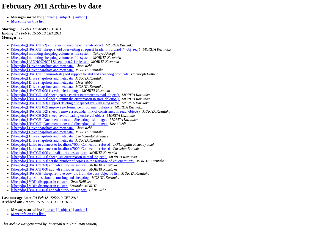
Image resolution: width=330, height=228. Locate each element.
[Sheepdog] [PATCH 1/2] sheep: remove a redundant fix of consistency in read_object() (75, 111)
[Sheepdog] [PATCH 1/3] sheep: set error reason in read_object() (59, 157)
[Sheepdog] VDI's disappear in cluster (39, 182)
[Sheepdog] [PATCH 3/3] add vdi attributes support (49, 165)
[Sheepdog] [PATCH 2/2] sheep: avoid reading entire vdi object (58, 115)
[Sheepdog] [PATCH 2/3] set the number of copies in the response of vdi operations (73, 161)
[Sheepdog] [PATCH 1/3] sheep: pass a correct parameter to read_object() (65, 95)
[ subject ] (65, 17)
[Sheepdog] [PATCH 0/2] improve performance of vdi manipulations (62, 107)
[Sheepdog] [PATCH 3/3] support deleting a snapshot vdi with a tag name (65, 103)
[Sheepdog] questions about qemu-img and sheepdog (50, 178)
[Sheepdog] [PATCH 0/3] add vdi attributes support (49, 153)
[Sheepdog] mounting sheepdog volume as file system (51, 53)
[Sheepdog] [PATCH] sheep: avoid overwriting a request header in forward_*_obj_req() (76, 49)
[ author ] (80, 17)
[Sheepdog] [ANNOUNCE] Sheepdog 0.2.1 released (50, 62)
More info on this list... (28, 21)
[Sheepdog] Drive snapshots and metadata (42, 66)
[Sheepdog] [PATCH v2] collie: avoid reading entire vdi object (57, 45)
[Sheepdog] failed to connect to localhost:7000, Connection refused (61, 144)
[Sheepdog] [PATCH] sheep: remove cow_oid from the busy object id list (65, 173)
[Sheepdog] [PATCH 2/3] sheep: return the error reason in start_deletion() (65, 99)
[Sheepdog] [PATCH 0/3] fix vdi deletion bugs (45, 91)
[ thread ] (50, 17)
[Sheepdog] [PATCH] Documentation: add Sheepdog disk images (59, 120)
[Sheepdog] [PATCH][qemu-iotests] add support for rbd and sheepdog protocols (70, 74)
